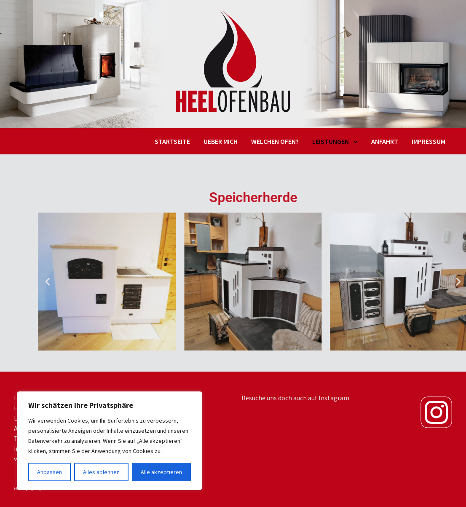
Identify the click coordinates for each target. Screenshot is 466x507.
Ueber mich (221, 141)
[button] (82, 281)
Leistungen (330, 141)
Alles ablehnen (101, 472)
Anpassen (49, 472)
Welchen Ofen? (275, 141)
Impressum (428, 141)
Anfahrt (384, 141)
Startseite (172, 141)
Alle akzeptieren (161, 472)
